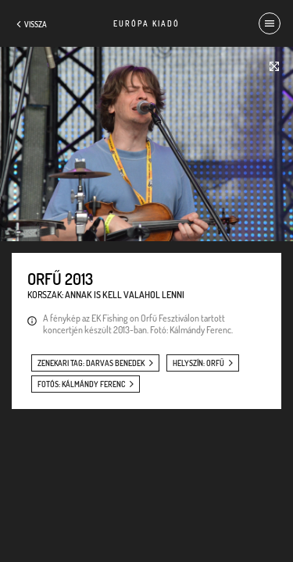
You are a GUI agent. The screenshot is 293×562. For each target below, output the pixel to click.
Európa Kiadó (146, 23)
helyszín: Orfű (198, 363)
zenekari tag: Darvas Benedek (91, 363)
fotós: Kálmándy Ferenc (81, 384)
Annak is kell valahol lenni (124, 295)
